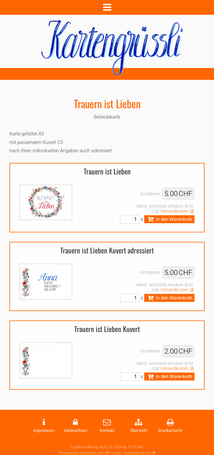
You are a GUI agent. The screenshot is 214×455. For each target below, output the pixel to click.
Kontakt (107, 430)
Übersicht (138, 430)
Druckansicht (170, 430)
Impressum (43, 430)
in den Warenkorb (169, 219)
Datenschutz (75, 430)
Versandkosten (174, 211)
